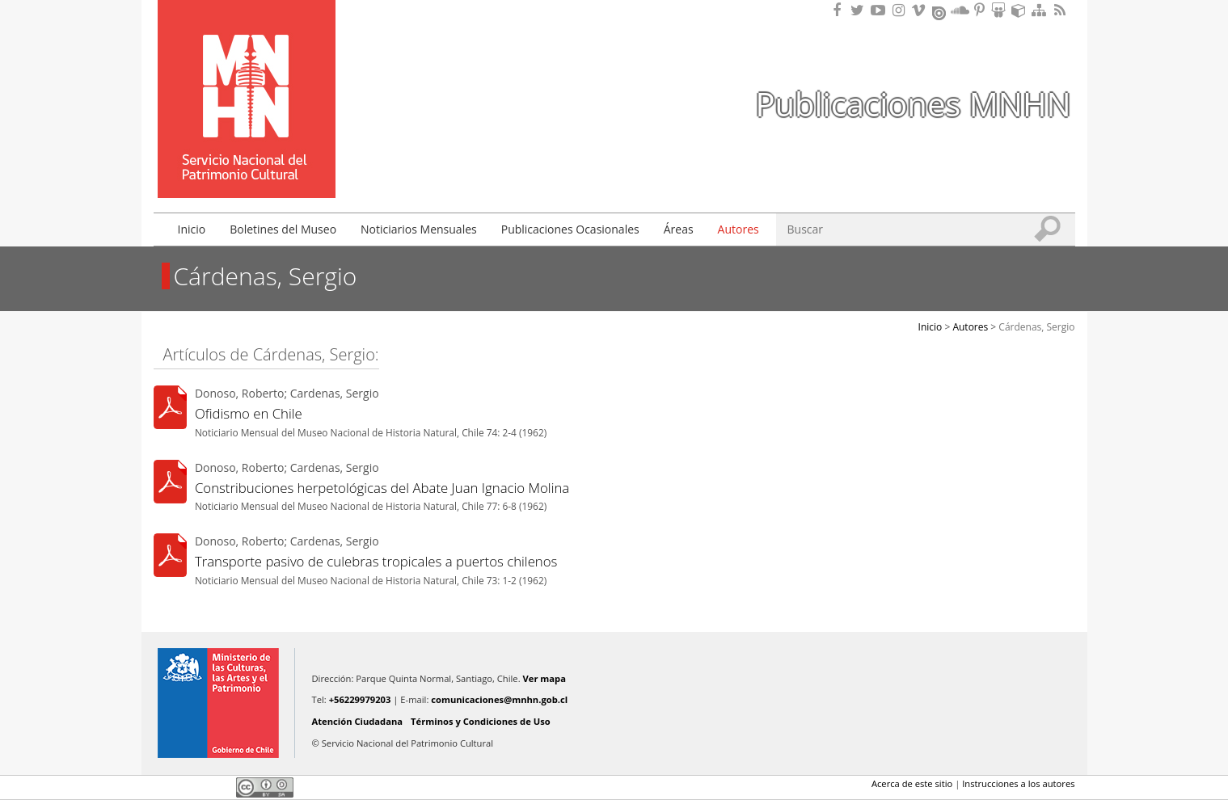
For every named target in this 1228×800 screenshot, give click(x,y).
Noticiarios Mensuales (419, 229)
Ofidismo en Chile (248, 413)
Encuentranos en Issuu (940, 11)
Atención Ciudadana (357, 721)
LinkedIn (218, 787)
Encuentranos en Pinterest (980, 10)
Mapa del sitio (1041, 10)
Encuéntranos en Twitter (860, 10)
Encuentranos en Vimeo (920, 10)
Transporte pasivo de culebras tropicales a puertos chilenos (376, 561)
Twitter (190, 787)
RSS (1061, 10)
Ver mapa (544, 678)
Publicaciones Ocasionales (570, 229)
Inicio (192, 229)
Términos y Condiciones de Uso (481, 721)
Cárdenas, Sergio (1036, 327)
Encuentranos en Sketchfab (1021, 10)
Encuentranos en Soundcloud (960, 10)
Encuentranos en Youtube (880, 10)
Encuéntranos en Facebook (840, 10)
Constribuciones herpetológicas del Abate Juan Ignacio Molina (382, 487)
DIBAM (245, 169)
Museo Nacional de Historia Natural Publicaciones (246, 75)
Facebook (163, 787)
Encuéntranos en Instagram (900, 10)
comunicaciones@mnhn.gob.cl (499, 699)
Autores (738, 229)
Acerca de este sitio (911, 783)
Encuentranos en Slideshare (1001, 10)
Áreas (679, 229)
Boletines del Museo (283, 229)
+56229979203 (360, 699)
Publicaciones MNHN (912, 104)
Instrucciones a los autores (1018, 783)
